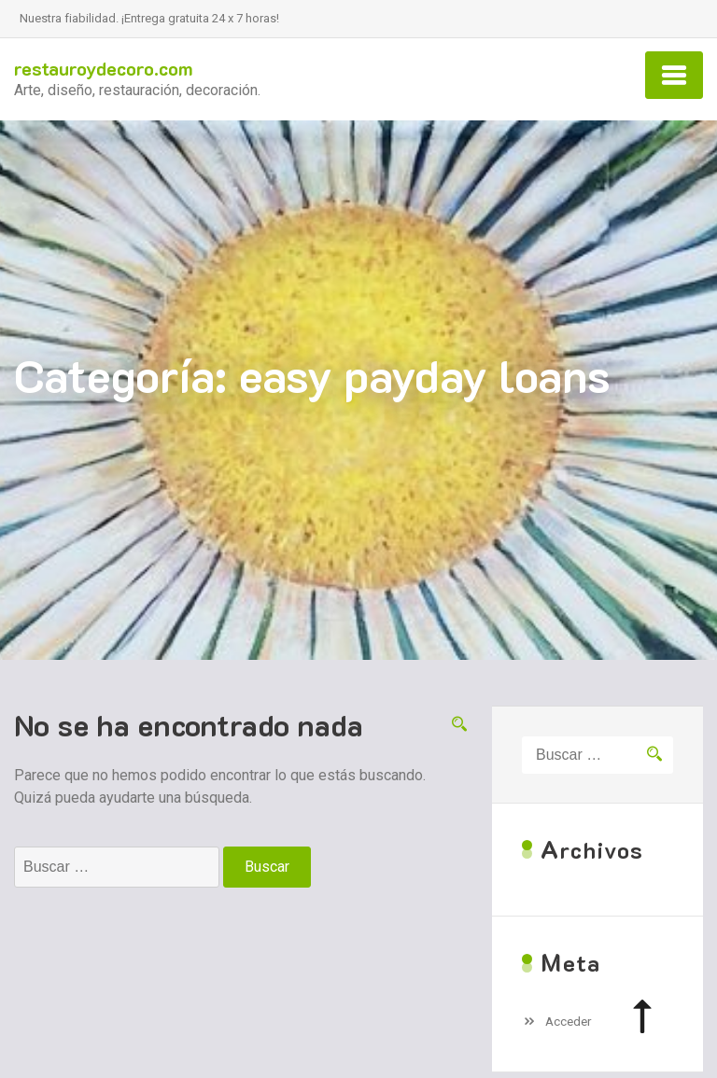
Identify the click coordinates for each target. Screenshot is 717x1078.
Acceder (568, 1021)
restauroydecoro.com (103, 68)
